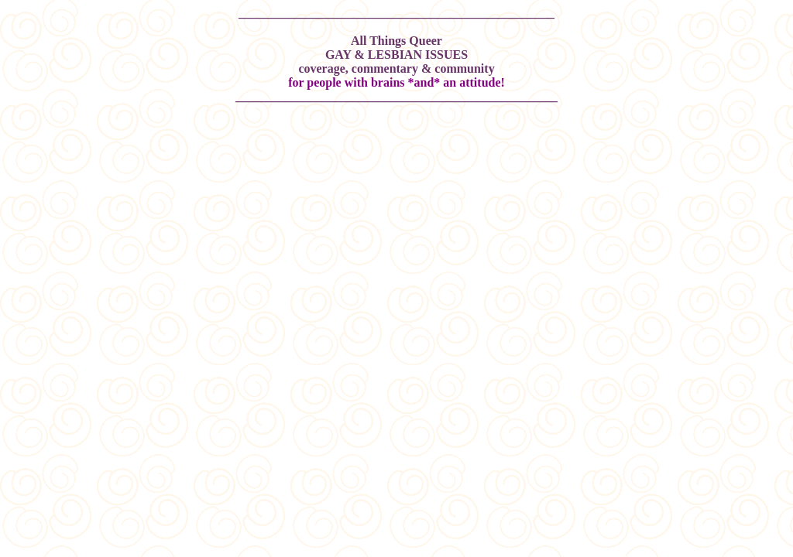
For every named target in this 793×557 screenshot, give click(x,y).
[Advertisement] (396, 165)
